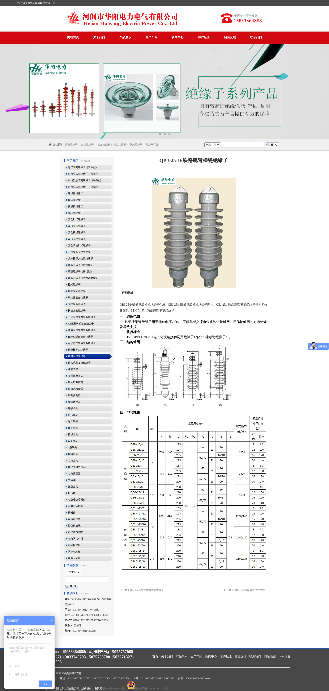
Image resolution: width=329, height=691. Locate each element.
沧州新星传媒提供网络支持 (66, 673)
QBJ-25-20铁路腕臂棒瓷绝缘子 (250, 589)
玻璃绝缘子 (71, 144)
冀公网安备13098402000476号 (151, 688)
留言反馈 (230, 37)
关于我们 (99, 37)
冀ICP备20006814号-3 (115, 688)
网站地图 (270, 656)
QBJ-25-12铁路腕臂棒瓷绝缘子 (147, 589)
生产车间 (151, 37)
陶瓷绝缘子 (120, 144)
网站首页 (73, 37)
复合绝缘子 (103, 144)
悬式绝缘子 (136, 144)
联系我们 (256, 37)
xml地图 (285, 656)
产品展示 (125, 37)
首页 (155, 656)
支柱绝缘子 (87, 144)
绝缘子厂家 (152, 144)
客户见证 (204, 37)
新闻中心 (177, 37)
